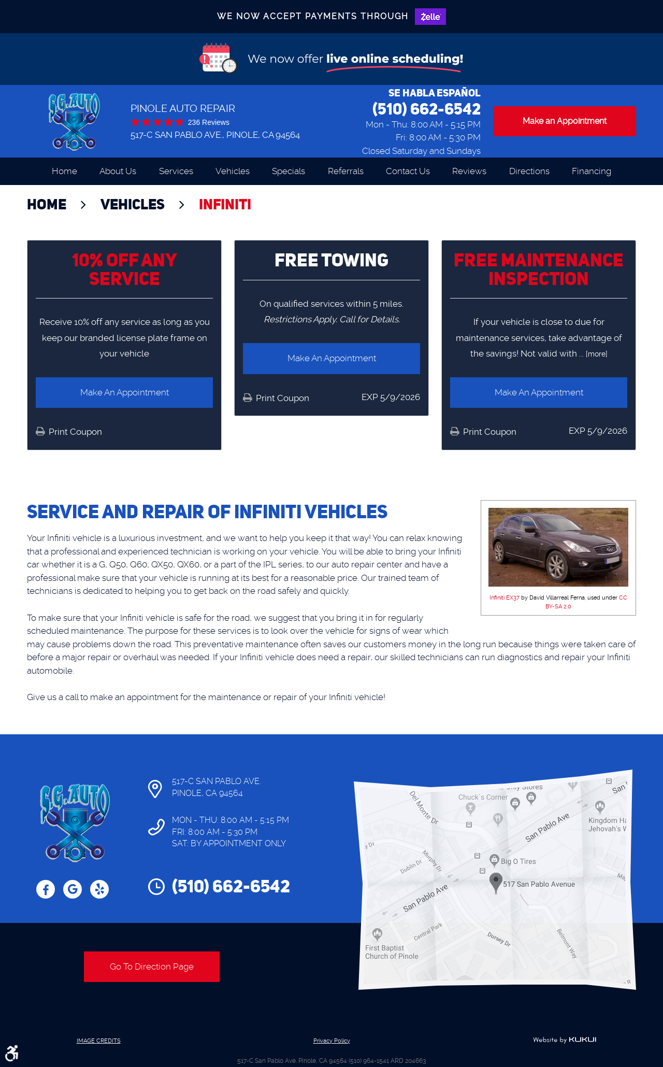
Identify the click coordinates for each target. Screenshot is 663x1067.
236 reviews (208, 122)
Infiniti (225, 204)
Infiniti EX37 (504, 597)
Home (64, 171)
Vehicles (232, 171)
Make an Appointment (565, 121)
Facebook (45, 889)
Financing (591, 171)
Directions (529, 171)
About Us (117, 171)
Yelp (99, 889)
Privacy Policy (331, 1040)
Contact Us (408, 171)
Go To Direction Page (152, 966)
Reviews (469, 171)
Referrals (346, 171)
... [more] (592, 354)
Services (176, 171)
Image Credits (99, 1040)
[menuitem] (64, 171)
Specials (288, 171)
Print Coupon (74, 431)
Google (72, 889)
